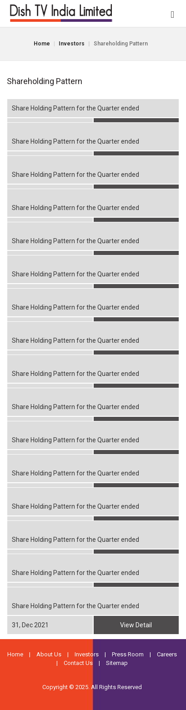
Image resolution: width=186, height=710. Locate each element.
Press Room (128, 654)
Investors (72, 43)
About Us (48, 654)
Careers (167, 654)
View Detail (136, 625)
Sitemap (117, 663)
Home (42, 43)
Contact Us (78, 663)
